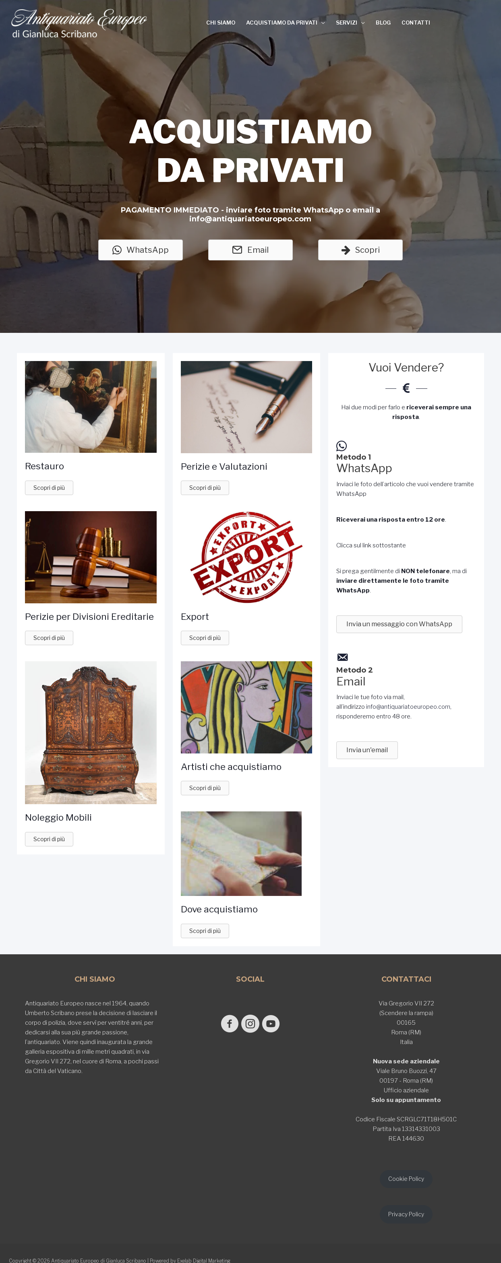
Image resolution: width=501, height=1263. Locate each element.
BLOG (383, 22)
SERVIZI (346, 22)
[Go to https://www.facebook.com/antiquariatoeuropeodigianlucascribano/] (225, 1024)
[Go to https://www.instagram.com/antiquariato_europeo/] (250, 1024)
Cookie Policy (406, 1179)
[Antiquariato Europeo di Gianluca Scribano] (79, 23)
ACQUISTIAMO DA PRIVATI (281, 22)
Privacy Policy (406, 1216)
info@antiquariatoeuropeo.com (408, 706)
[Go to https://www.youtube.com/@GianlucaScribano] (276, 1024)
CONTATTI (416, 22)
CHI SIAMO (220, 22)
